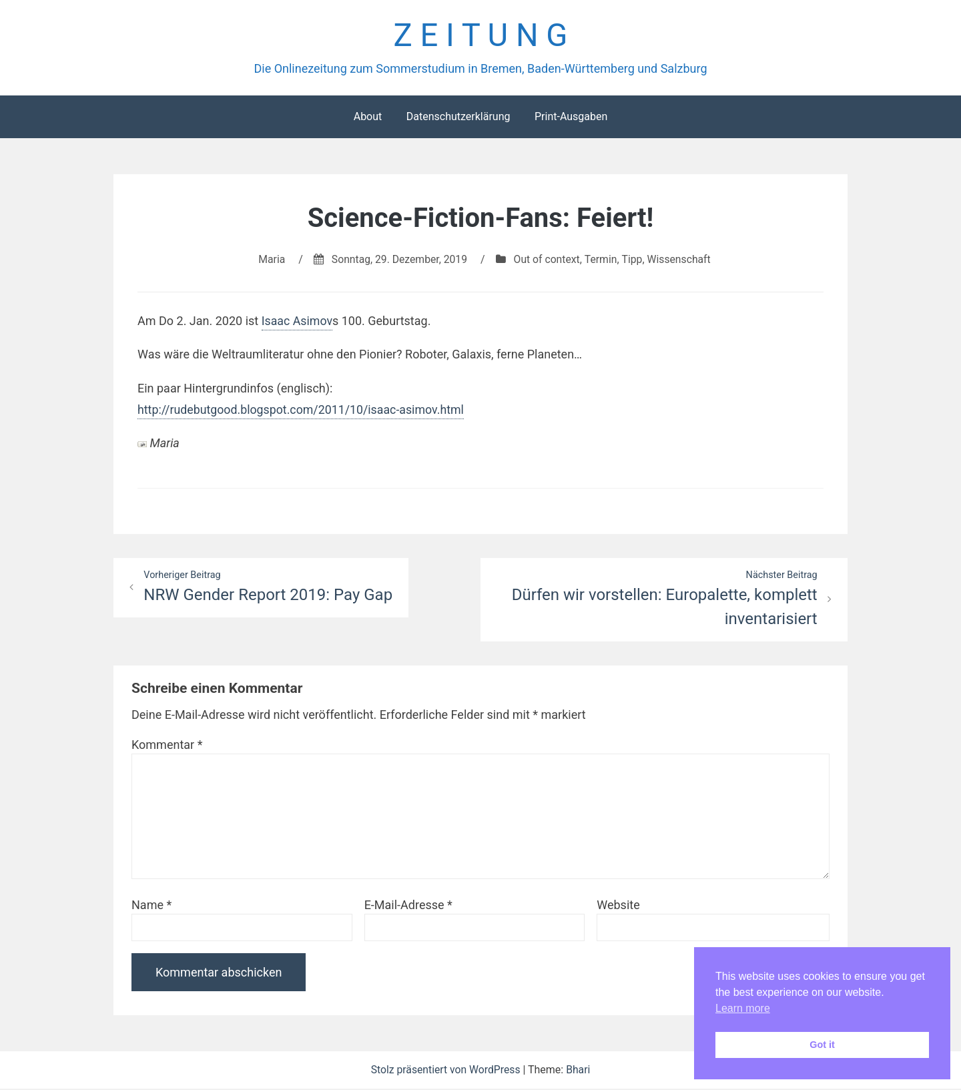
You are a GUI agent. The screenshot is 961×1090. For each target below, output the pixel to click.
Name (151, 906)
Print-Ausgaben (571, 117)
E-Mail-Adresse (408, 906)
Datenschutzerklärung (458, 117)
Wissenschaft (681, 260)
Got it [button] (822, 1044)
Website (618, 906)
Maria (269, 260)
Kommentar (166, 746)
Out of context (547, 260)
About (368, 117)
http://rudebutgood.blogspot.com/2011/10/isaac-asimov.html (302, 410)
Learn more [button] (742, 1008)
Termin (601, 260)
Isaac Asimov (298, 321)
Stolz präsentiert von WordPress (446, 1071)
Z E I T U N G (480, 36)
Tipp (633, 260)
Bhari (579, 1071)
